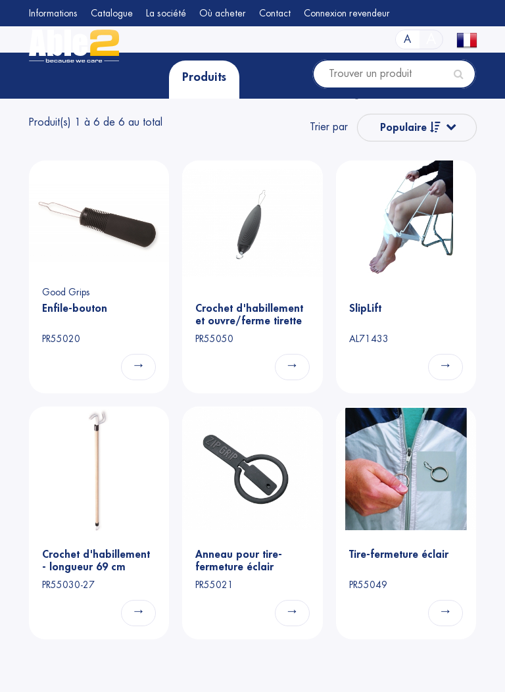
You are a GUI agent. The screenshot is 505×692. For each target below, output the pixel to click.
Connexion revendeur (347, 13)
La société (166, 13)
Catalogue (112, 13)
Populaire (410, 127)
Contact (275, 13)
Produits (204, 77)
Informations (53, 13)
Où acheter (222, 13)
